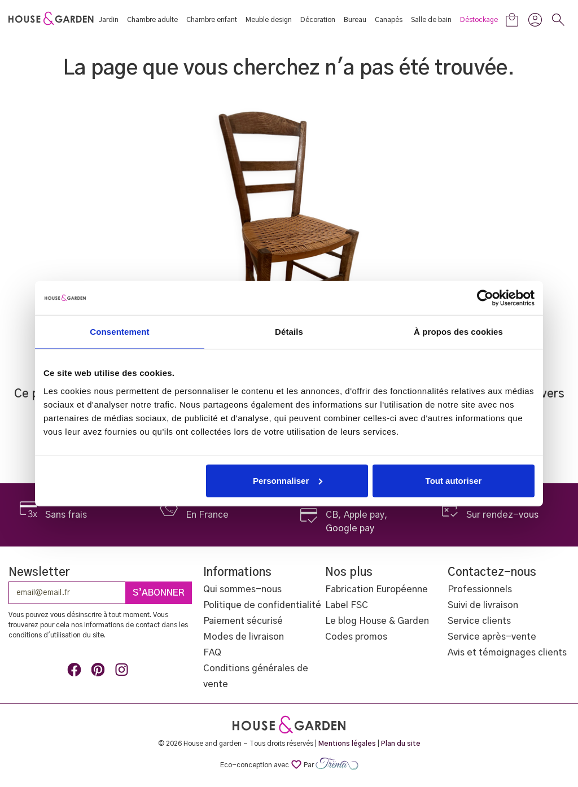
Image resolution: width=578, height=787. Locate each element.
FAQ (212, 652)
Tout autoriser (454, 480)
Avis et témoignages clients (507, 652)
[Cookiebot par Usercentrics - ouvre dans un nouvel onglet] (485, 298)
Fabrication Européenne (376, 589)
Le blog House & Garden (377, 621)
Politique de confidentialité (262, 605)
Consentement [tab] (119, 331)
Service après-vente (492, 636)
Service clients (479, 621)
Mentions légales (347, 743)
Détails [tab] (289, 331)
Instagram (124, 672)
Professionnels (480, 589)
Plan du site (401, 743)
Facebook (76, 672)
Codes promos (356, 636)
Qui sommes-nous (242, 589)
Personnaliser (287, 480)
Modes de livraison (243, 636)
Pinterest (100, 672)
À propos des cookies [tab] (458, 331)
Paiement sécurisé (243, 621)
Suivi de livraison (483, 605)
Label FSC (346, 605)
